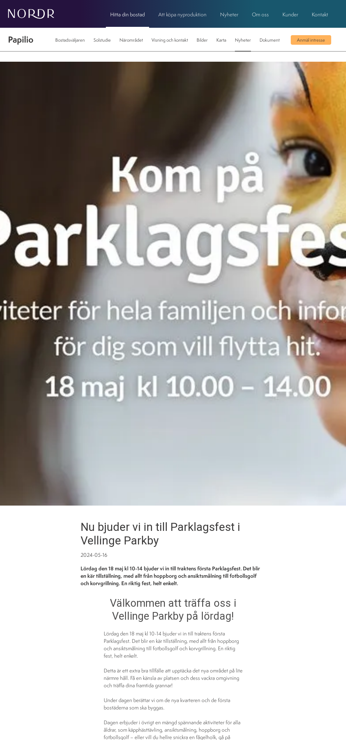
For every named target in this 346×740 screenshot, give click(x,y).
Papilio (20, 39)
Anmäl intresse (311, 40)
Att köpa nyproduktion (182, 14)
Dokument (270, 40)
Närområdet (131, 40)
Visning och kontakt (170, 40)
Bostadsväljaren (70, 40)
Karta (221, 40)
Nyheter (229, 14)
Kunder (290, 14)
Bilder (202, 40)
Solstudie (102, 40)
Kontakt (320, 14)
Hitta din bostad (127, 14)
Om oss (260, 14)
